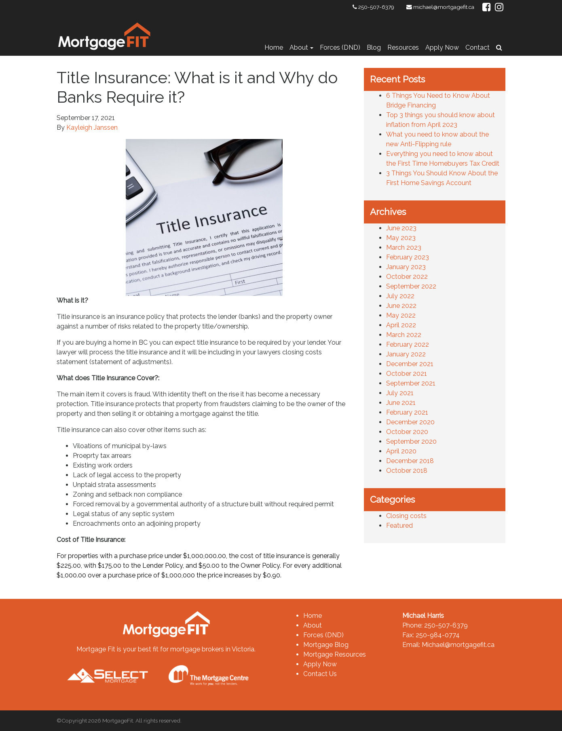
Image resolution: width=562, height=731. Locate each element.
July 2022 (400, 296)
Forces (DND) (340, 47)
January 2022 (406, 354)
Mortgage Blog (326, 645)
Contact (477, 47)
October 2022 (407, 276)
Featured (399, 525)
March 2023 (403, 247)
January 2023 (406, 267)
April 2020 (401, 451)
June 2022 (401, 306)
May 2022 (401, 315)
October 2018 (406, 470)
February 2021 (407, 412)
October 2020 (407, 432)
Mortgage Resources (334, 654)
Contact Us (320, 674)
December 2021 (409, 364)
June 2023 (401, 228)
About (298, 47)
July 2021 (400, 393)
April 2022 (401, 325)
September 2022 (411, 286)
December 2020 (410, 422)
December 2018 (410, 461)
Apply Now (442, 47)
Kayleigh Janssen (92, 127)
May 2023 (401, 238)
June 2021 (401, 403)
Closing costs (406, 516)
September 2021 (410, 383)
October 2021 (406, 373)
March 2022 (403, 335)
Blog (374, 47)
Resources (403, 47)
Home (273, 47)
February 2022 (407, 344)
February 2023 (407, 257)
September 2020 (411, 441)
